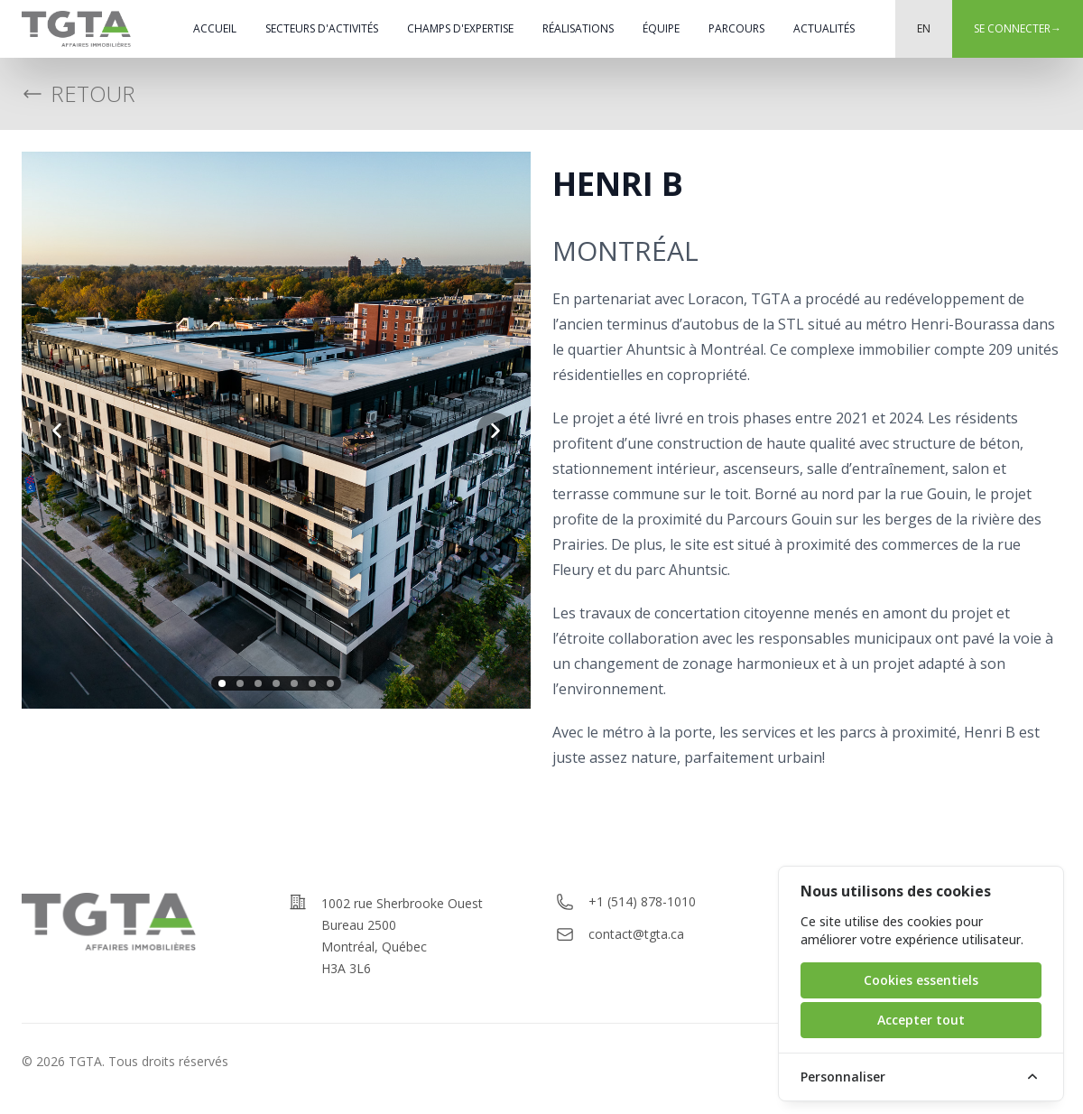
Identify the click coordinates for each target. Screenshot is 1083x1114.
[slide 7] (330, 683)
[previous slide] (58, 431)
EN (923, 28)
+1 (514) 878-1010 (642, 901)
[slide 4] (276, 683)
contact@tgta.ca (636, 933)
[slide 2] (240, 683)
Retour (78, 93)
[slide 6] (312, 683)
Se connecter (1017, 28)
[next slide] (495, 431)
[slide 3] (258, 683)
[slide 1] (222, 683)
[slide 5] (294, 683)
